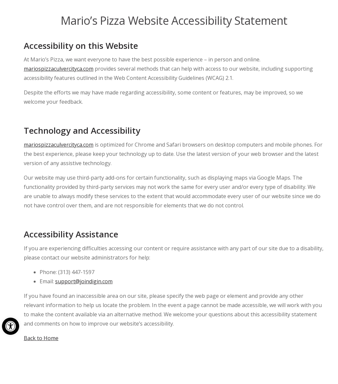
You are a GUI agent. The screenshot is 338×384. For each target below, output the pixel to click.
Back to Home (41, 338)
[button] (10, 326)
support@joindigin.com (84, 281)
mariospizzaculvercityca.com (58, 68)
